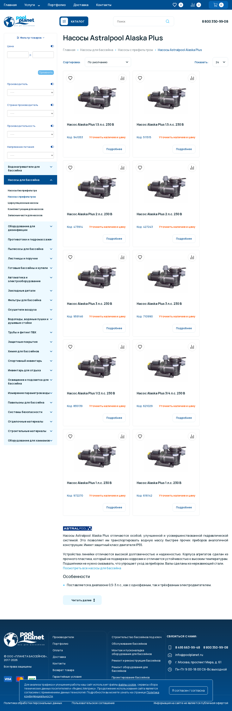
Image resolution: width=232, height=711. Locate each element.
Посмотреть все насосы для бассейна (92, 568)
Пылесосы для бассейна (25, 249)
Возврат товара (63, 670)
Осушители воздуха (22, 309)
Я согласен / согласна (188, 690)
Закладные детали (21, 290)
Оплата (58, 650)
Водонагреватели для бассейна (24, 168)
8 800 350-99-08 (215, 21)
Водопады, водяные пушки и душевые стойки (28, 321)
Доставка (81, 5)
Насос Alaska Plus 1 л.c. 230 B (89, 483)
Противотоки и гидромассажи (29, 239)
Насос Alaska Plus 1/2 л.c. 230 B (91, 393)
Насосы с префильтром (22, 196)
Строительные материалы (27, 431)
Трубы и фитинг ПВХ (22, 332)
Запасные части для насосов (25, 215)
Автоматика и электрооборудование (24, 279)
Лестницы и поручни (23, 258)
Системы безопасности (25, 412)
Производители (63, 637)
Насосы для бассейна (24, 180)
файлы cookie (127, 684)
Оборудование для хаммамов (29, 440)
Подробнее (114, 149)
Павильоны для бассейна (26, 402)
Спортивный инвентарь (25, 361)
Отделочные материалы (25, 421)
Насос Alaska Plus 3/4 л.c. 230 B (161, 393)
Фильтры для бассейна (24, 300)
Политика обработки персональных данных (33, 703)
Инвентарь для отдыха (24, 370)
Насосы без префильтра (22, 190)
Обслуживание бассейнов (129, 643)
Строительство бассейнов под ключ (137, 637)
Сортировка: (72, 62)
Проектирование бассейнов (131, 677)
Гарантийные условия (67, 676)
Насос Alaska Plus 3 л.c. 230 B (89, 304)
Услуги (29, 5)
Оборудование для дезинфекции (21, 228)
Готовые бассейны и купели (28, 268)
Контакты (103, 5)
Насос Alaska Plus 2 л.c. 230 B (89, 214)
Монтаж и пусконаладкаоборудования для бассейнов (132, 652)
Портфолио (57, 5)
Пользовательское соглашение (93, 703)
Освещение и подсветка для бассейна (28, 381)
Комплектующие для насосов (25, 209)
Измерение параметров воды (29, 393)
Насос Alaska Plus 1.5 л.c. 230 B (90, 125)
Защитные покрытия (23, 342)
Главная (10, 5)
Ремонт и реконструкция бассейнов (136, 660)
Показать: (201, 62)
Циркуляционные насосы (23, 203)
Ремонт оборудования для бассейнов (130, 669)
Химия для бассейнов (23, 351)
